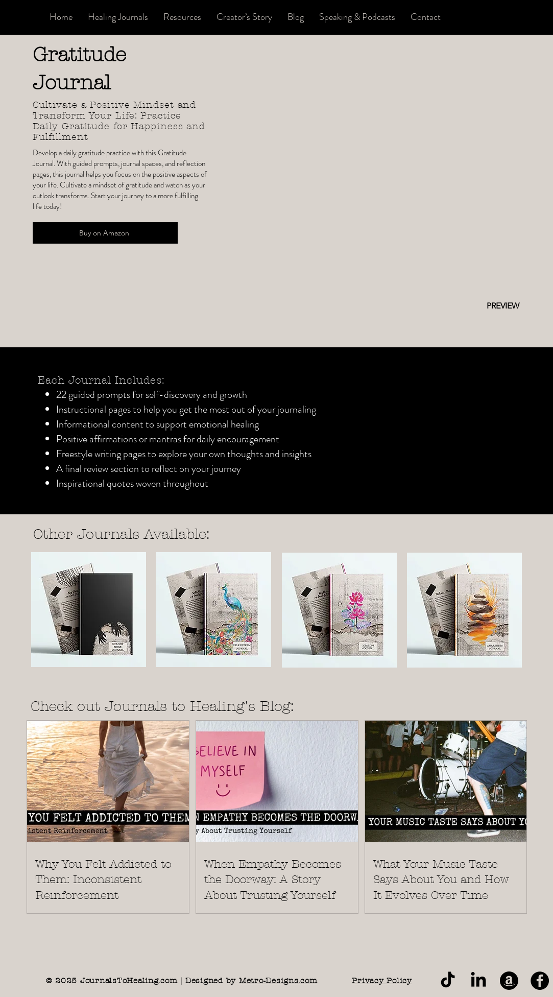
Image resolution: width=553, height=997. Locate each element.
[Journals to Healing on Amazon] (540, 980)
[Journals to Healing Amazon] (509, 980)
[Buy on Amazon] (105, 233)
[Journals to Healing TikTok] (448, 980)
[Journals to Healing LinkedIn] (478, 980)
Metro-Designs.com (278, 980)
